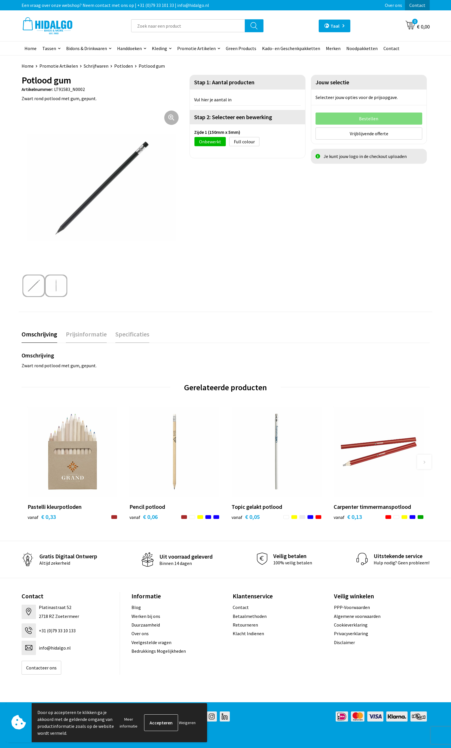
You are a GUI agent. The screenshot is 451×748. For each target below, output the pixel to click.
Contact (417, 5)
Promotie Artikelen (196, 48)
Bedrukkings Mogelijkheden (158, 651)
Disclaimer (344, 642)
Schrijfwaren (96, 66)
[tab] (39, 334)
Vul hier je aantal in (213, 99)
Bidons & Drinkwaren (86, 48)
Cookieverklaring (351, 625)
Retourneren (245, 625)
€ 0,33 (42, 516)
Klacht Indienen (248, 633)
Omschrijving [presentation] (39, 334)
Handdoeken (129, 48)
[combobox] (188, 25)
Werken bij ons (145, 616)
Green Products (241, 48)
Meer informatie (128, 723)
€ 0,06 (143, 516)
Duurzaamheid (145, 625)
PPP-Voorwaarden (352, 607)
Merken (333, 48)
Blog (136, 607)
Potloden (123, 66)
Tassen (49, 48)
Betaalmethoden (250, 616)
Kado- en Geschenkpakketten (291, 48)
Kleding (159, 48)
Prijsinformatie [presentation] (86, 334)
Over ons (393, 5)
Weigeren (187, 722)
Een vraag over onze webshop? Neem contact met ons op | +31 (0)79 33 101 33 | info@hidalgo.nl (115, 5)
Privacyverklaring (351, 633)
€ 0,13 (348, 516)
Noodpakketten (362, 48)
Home (30, 48)
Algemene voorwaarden (357, 616)
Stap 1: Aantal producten (224, 82)
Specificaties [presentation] (132, 334)
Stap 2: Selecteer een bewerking (233, 117)
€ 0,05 (246, 516)
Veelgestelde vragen (151, 642)
